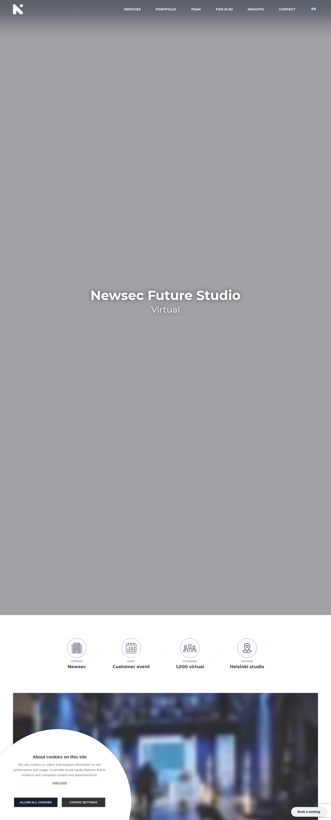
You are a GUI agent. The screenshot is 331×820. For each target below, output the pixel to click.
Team (196, 9)
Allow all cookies (36, 802)
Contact (287, 9)
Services (132, 9)
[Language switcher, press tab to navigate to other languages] (313, 8)
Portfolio (166, 9)
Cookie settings (83, 802)
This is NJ (224, 9)
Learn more (59, 782)
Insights (256, 9)
